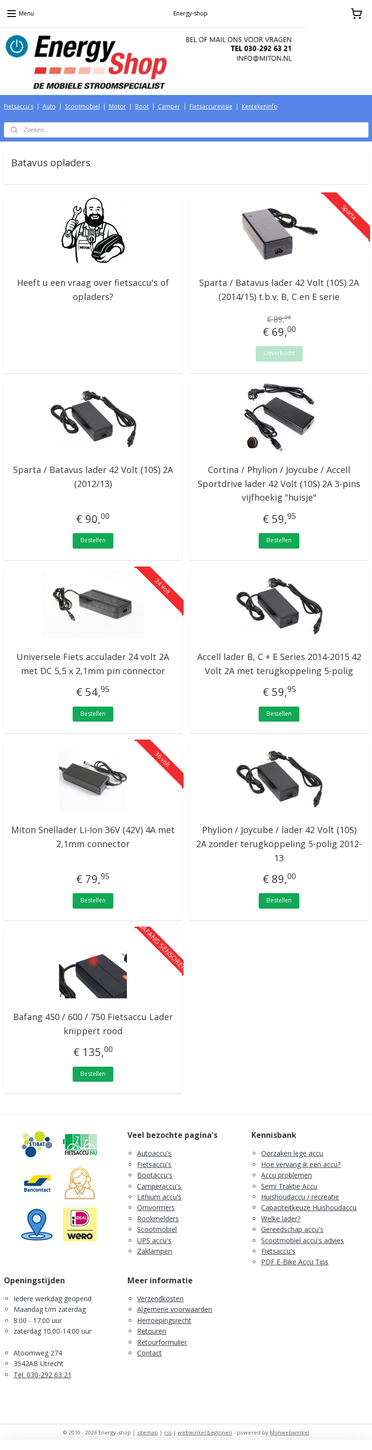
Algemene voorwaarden (174, 1309)
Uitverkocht (279, 353)
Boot (142, 106)
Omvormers (156, 1207)
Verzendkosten (160, 1298)
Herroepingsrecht (164, 1320)
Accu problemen (286, 1175)
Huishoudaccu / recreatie (300, 1196)
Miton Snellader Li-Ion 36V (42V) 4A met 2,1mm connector (93, 837)
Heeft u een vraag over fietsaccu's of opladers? (93, 289)
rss (167, 1432)
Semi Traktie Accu (289, 1186)
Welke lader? (280, 1218)
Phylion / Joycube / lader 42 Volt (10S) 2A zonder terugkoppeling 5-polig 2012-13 (279, 844)
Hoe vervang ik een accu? (301, 1164)
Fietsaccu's (18, 106)
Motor (117, 106)
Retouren (151, 1331)
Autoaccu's (154, 1153)
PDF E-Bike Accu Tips (294, 1261)
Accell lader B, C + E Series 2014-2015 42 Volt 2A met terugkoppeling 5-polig (279, 664)
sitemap (147, 1432)
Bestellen (93, 540)
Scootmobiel (82, 106)
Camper (169, 106)
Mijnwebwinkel (289, 1432)
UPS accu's (154, 1240)
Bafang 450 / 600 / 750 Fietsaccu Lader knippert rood (93, 1024)
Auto (49, 106)
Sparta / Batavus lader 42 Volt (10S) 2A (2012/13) (93, 476)
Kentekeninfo (260, 106)
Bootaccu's (154, 1175)
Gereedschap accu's (292, 1229)
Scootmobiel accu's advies (302, 1240)
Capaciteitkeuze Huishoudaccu (308, 1207)
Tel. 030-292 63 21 (43, 1374)
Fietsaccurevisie (210, 106)
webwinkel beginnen (205, 1432)
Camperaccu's (159, 1186)
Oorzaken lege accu (292, 1153)
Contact (149, 1352)
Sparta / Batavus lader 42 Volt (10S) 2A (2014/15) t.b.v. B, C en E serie (279, 289)
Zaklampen (154, 1251)
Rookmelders (158, 1218)
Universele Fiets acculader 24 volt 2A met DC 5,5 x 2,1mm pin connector (92, 664)
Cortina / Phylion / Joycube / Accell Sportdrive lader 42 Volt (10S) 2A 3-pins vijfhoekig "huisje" (279, 484)
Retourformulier (162, 1342)
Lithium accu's (159, 1196)
